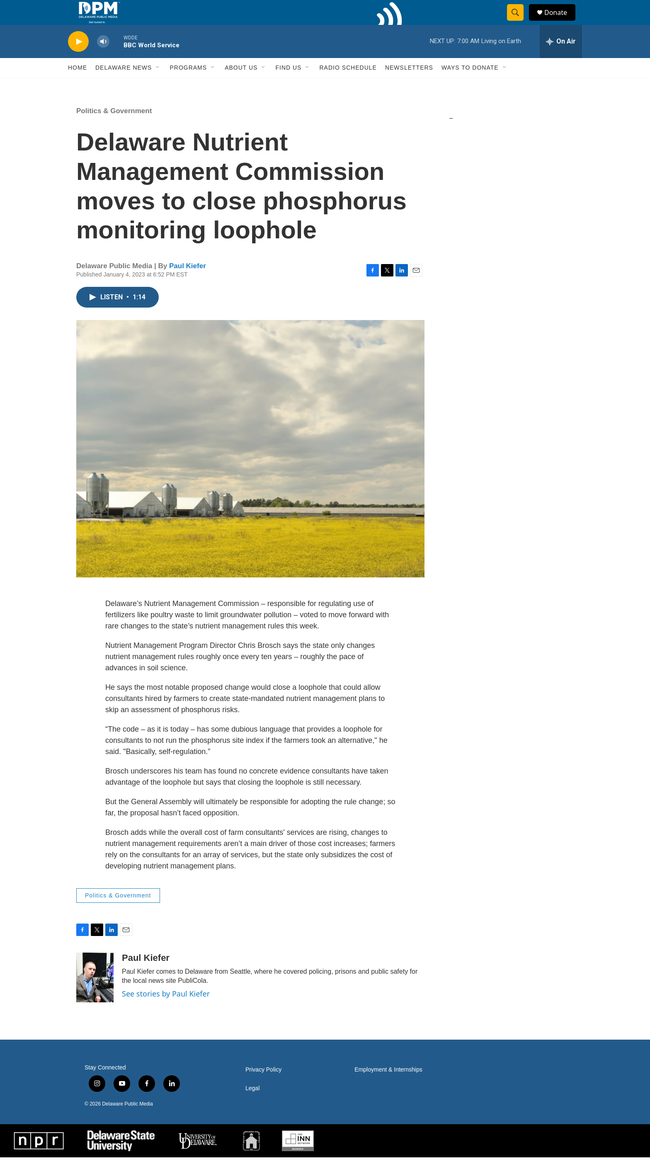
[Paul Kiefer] (95, 996)
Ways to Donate (470, 86)
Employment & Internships (388, 1088)
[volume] (103, 60)
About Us (241, 86)
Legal (252, 1107)
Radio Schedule (347, 86)
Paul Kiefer (187, 285)
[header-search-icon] (519, 22)
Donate (561, 21)
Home (77, 86)
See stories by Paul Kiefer (166, 1012)
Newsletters (409, 86)
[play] (78, 60)
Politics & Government (114, 129)
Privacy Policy (263, 1088)
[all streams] (561, 60)
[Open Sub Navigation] (158, 86)
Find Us (288, 86)
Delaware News (123, 86)
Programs (188, 86)
